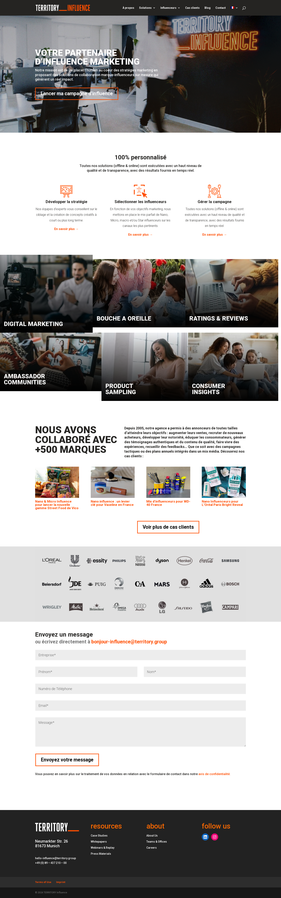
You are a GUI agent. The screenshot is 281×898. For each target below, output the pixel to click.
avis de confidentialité (214, 774)
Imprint (60, 882)
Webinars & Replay (102, 847)
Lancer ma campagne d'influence (77, 93)
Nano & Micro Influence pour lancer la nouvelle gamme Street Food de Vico (56, 504)
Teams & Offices (156, 841)
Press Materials (101, 853)
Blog (208, 7)
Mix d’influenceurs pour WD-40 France (168, 503)
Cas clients (192, 7)
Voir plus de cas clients (168, 527)
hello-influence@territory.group (55, 858)
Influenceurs (168, 7)
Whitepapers (99, 841)
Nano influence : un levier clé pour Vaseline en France (112, 503)
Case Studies (99, 835)
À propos (128, 7)
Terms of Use (43, 882)
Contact (220, 7)
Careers (151, 847)
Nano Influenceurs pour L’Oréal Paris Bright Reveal (222, 503)
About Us (152, 835)
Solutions (145, 7)
